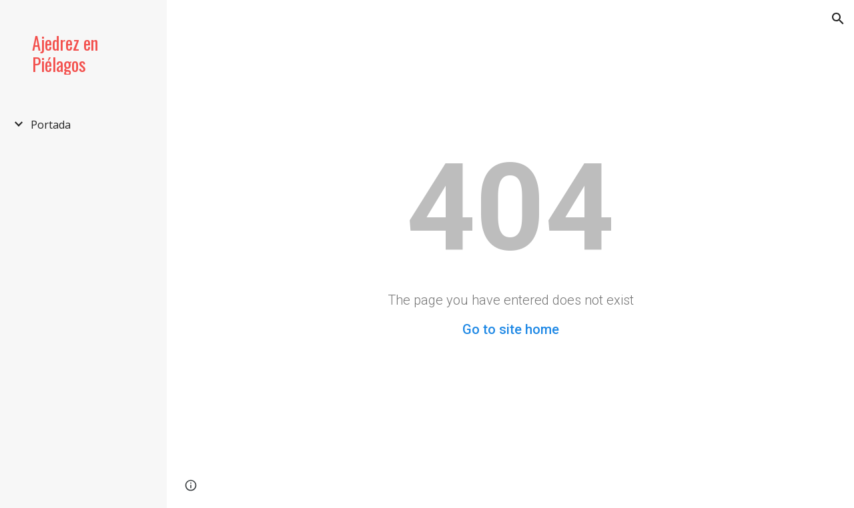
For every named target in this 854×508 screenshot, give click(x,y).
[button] (838, 19)
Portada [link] (51, 124)
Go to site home (510, 329)
